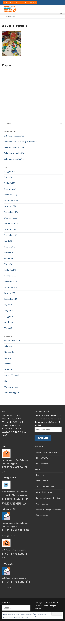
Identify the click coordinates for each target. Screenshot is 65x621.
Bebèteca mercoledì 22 (14, 135)
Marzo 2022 (9, 264)
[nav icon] (58, 2)
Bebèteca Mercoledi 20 (14, 153)
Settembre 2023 (11, 212)
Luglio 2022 (9, 241)
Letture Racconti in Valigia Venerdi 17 (20, 141)
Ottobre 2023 (10, 206)
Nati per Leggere (11, 392)
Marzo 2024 (9, 177)
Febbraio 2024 (10, 183)
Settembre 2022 (11, 235)
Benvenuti (39, 446)
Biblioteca (39, 469)
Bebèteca (8, 346)
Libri (6, 381)
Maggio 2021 (9, 316)
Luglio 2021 (9, 304)
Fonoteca (40, 475)
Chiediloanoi (42, 503)
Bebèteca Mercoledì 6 (14, 159)
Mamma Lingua (11, 387)
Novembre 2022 (11, 223)
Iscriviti (42, 438)
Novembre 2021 (11, 287)
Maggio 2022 (9, 252)
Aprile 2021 (9, 322)
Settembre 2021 (10, 299)
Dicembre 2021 (10, 281)
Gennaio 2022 (10, 275)
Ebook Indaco (42, 463)
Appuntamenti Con (13, 340)
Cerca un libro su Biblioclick (47, 452)
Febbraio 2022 (10, 270)
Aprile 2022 (9, 258)
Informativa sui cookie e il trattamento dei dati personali (15, 617)
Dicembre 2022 (10, 217)
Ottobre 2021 (9, 293)
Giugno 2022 (9, 246)
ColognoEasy (42, 515)
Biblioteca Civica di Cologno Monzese (20, 3)
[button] (11, 43)
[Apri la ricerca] (61, 14)
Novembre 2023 (11, 200)
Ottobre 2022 (10, 229)
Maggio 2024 (9, 171)
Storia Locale (42, 480)
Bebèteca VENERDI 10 (14, 147)
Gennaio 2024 (10, 189)
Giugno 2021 (9, 310)
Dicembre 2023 (10, 194)
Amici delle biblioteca (46, 486)
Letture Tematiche (12, 375)
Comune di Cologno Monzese (48, 509)
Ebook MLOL (42, 458)
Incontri (7, 363)
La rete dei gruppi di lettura (48, 498)
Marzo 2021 (9, 328)
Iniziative (8, 369)
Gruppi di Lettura (44, 492)
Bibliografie (9, 352)
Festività (7, 358)
